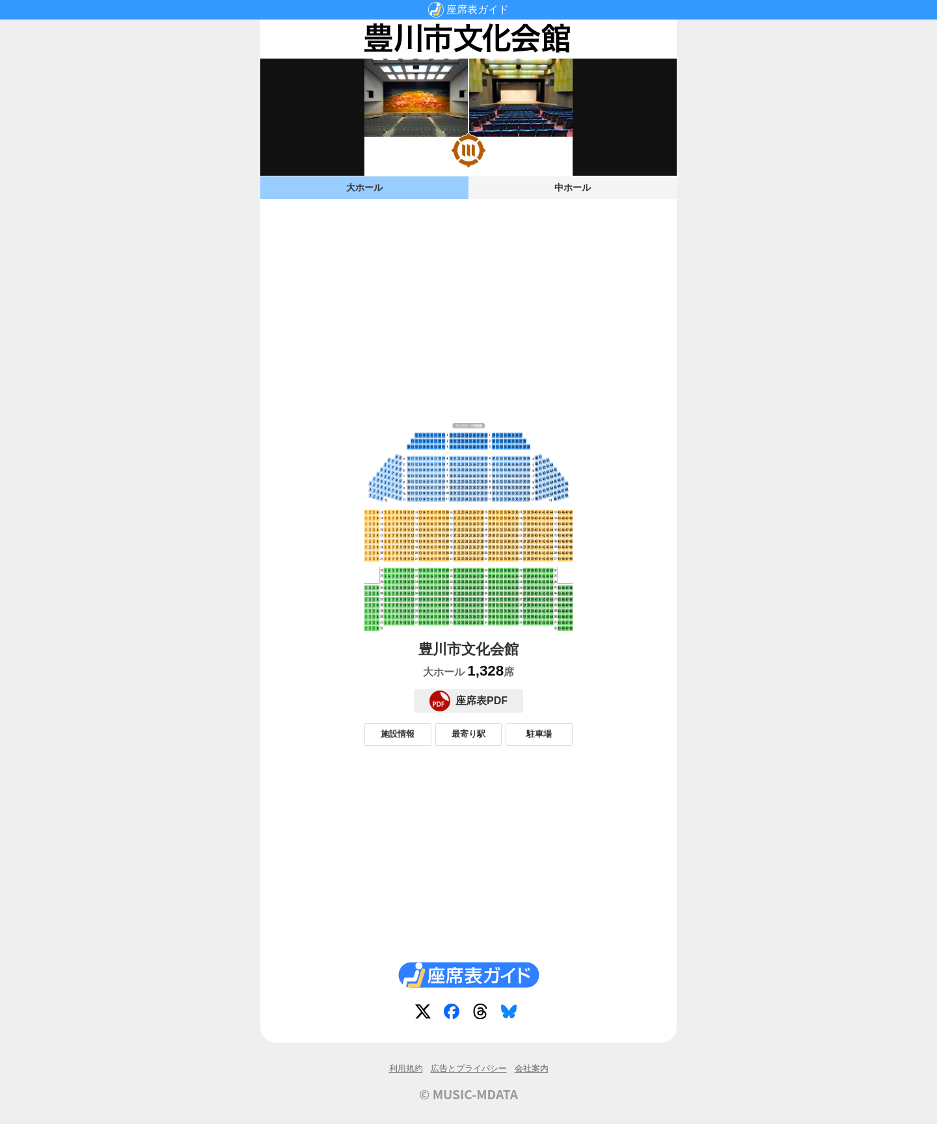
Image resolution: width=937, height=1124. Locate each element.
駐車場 (539, 734)
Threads (482, 1014)
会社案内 (532, 1068)
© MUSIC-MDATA (468, 1094)
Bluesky (511, 1014)
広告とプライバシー (469, 1068)
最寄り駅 (468, 734)
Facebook (454, 1014)
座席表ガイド (477, 9)
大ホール (364, 187)
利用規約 (406, 1068)
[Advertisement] (468, 301)
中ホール (572, 187)
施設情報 (397, 734)
